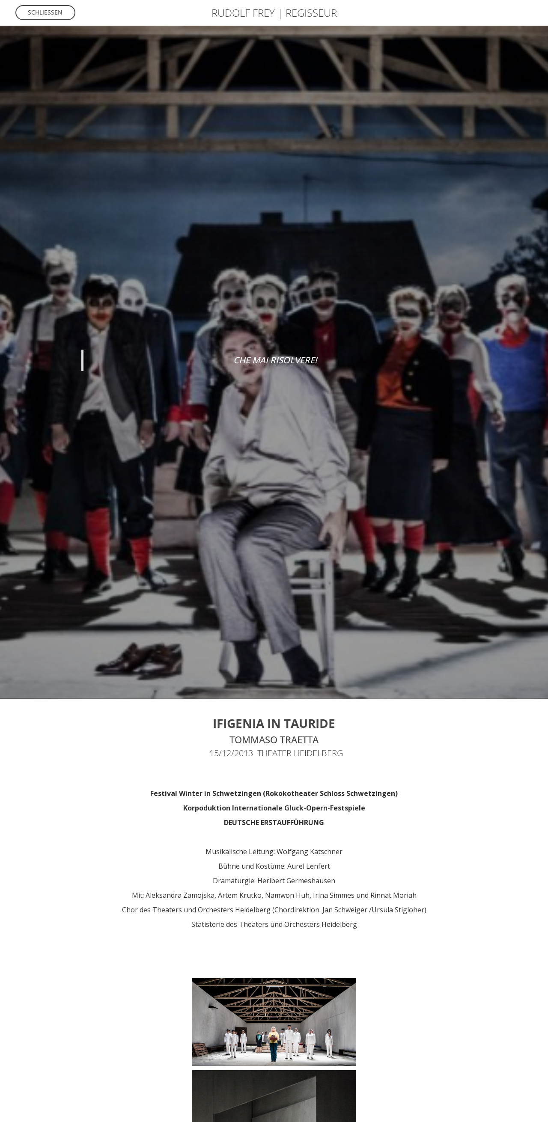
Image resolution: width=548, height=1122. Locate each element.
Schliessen (45, 12)
